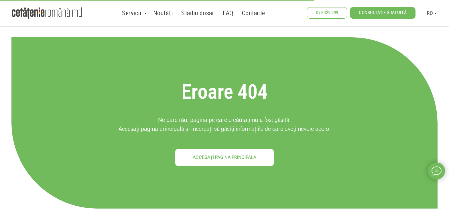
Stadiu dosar (197, 13)
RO (430, 13)
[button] (382, 13)
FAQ (228, 13)
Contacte (253, 13)
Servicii (132, 13)
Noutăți (163, 13)
